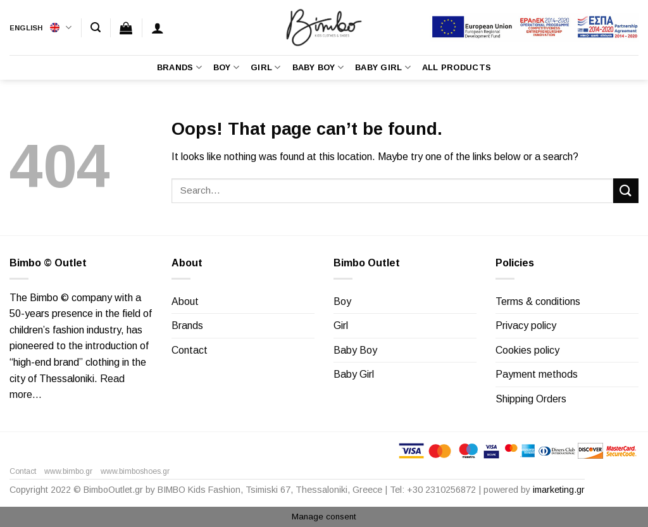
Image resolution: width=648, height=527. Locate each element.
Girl (265, 67)
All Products (456, 67)
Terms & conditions (537, 301)
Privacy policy (525, 325)
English (40, 27)
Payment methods (536, 374)
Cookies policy (527, 350)
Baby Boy (318, 67)
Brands (179, 67)
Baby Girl (383, 67)
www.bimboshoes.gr (135, 471)
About (185, 301)
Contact (189, 350)
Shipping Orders (530, 399)
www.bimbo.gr (68, 471)
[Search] (95, 27)
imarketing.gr (559, 490)
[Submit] (626, 190)
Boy (226, 67)
